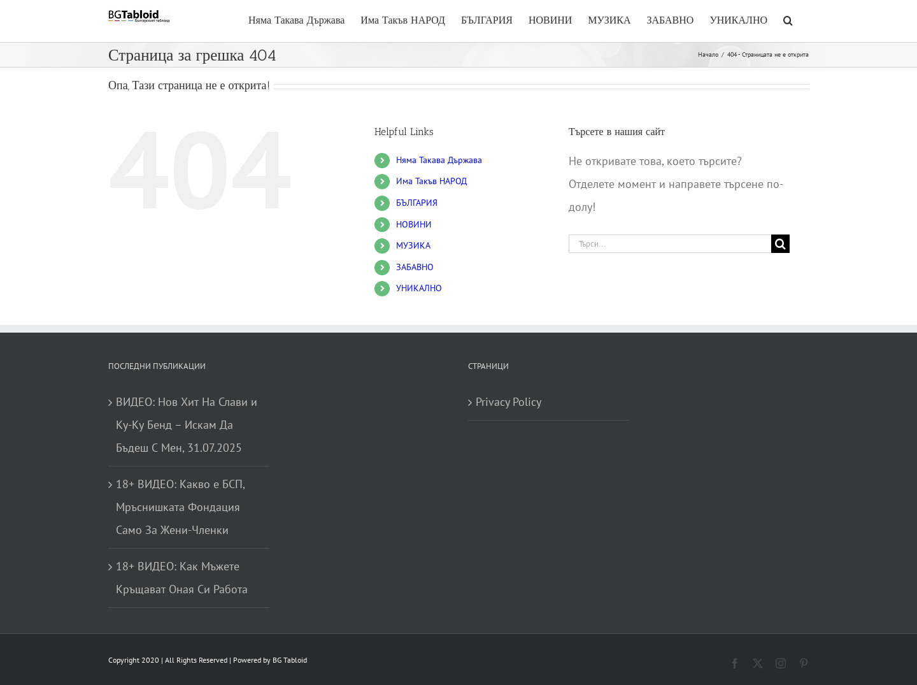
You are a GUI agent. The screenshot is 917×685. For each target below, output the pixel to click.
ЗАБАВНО (415, 267)
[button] (788, 18)
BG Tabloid (290, 660)
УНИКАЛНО (419, 288)
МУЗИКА (413, 245)
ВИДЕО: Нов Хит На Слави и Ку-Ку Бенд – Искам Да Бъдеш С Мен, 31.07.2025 (186, 424)
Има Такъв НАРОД (431, 181)
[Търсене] (780, 243)
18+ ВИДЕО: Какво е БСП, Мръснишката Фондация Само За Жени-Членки (180, 507)
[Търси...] (670, 243)
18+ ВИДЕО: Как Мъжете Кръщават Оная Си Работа (182, 577)
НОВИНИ (414, 224)
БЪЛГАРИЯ (416, 202)
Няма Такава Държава (439, 160)
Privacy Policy (508, 401)
